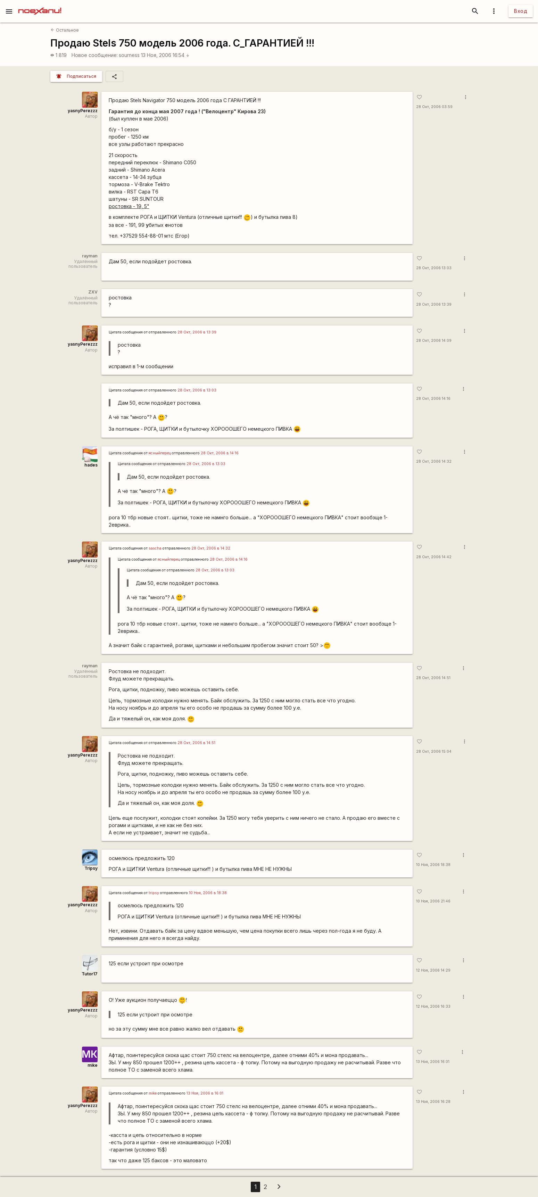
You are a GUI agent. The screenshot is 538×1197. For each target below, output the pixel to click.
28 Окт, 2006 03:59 (434, 107)
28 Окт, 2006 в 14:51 (196, 743)
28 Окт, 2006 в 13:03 (196, 390)
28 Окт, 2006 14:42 (434, 557)
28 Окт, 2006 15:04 (434, 751)
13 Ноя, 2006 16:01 (432, 1061)
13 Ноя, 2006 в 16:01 (205, 1093)
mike (93, 1065)
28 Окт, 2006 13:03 (434, 268)
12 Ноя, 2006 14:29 (433, 970)
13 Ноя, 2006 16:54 (165, 55)
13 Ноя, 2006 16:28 (433, 1101)
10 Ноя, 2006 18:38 (433, 864)
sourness (129, 55)
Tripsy (91, 868)
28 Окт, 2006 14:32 (434, 461)
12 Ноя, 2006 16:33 (433, 1006)
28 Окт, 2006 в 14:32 (210, 548)
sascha (155, 548)
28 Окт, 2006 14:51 (433, 678)
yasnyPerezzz (83, 110)
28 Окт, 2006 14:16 (433, 398)
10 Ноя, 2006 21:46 (433, 901)
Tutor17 (90, 973)
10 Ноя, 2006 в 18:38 (208, 893)
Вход (520, 11)
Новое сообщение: (95, 55)
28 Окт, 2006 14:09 (434, 340)
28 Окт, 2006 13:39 (434, 304)
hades (91, 465)
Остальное (64, 30)
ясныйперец (160, 453)
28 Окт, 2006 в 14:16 (220, 453)
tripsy (154, 893)
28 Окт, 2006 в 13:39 (196, 332)
